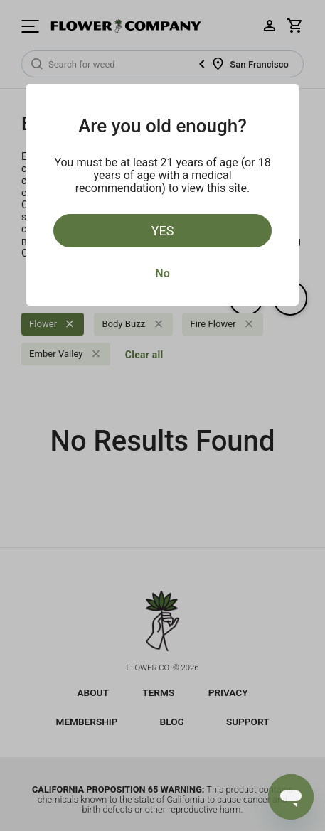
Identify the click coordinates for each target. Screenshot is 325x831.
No (162, 273)
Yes (162, 230)
